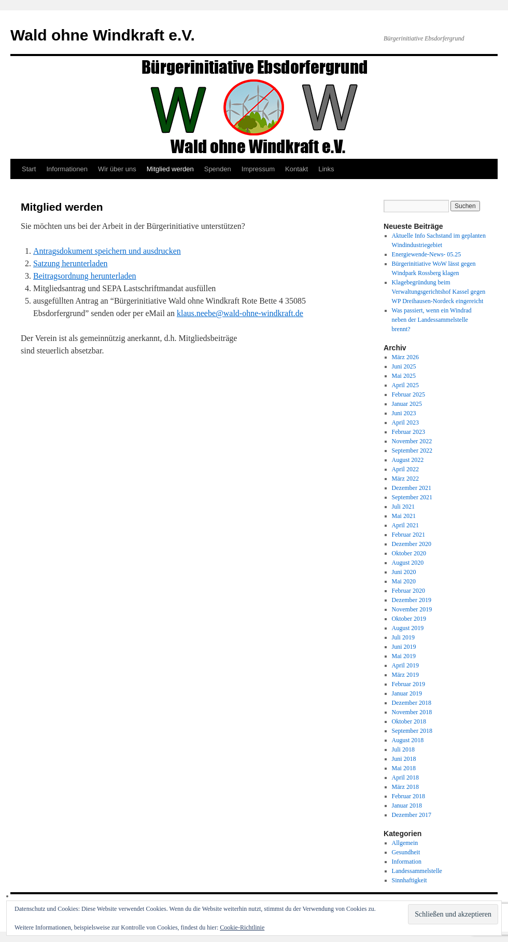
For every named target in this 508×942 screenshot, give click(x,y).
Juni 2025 (404, 366)
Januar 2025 (407, 403)
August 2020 (408, 562)
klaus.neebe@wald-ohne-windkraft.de (240, 313)
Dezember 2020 (411, 544)
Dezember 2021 (411, 488)
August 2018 (408, 740)
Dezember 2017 (411, 814)
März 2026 (405, 357)
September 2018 (412, 730)
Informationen (67, 169)
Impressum (258, 169)
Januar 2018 (407, 805)
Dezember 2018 (411, 702)
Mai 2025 (404, 375)
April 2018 (405, 777)
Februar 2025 (408, 394)
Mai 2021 (404, 516)
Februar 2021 (408, 534)
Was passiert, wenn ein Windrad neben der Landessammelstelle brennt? (432, 320)
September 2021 (412, 497)
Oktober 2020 (409, 553)
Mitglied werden (170, 169)
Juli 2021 (403, 506)
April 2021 (405, 525)
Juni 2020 (404, 572)
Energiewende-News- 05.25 (426, 254)
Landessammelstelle (417, 871)
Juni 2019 (404, 646)
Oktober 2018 (409, 721)
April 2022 (405, 469)
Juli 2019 (403, 637)
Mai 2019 (404, 656)
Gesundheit (406, 852)
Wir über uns (117, 169)
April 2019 (405, 665)
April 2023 (405, 422)
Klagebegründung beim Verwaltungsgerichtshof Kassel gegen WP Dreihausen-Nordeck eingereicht (439, 292)
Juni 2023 (404, 413)
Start (29, 169)
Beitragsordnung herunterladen (84, 275)
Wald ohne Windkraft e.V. (102, 35)
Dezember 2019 (411, 600)
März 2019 (405, 674)
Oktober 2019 (409, 618)
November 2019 (412, 609)
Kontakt (296, 169)
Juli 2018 (403, 749)
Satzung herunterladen (70, 263)
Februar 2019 (408, 684)
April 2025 (405, 385)
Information (406, 861)
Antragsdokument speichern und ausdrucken (107, 251)
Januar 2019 (407, 693)
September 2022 (412, 450)
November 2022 (412, 441)
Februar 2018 (408, 796)
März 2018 (405, 786)
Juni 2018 (404, 758)
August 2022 (408, 459)
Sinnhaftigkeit (409, 880)
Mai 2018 (404, 768)
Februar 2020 (408, 590)
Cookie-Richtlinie (242, 927)
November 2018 (412, 712)
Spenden (217, 169)
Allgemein (405, 843)
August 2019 (408, 628)
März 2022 (405, 478)
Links (326, 169)
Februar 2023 (408, 431)
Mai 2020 (404, 581)
